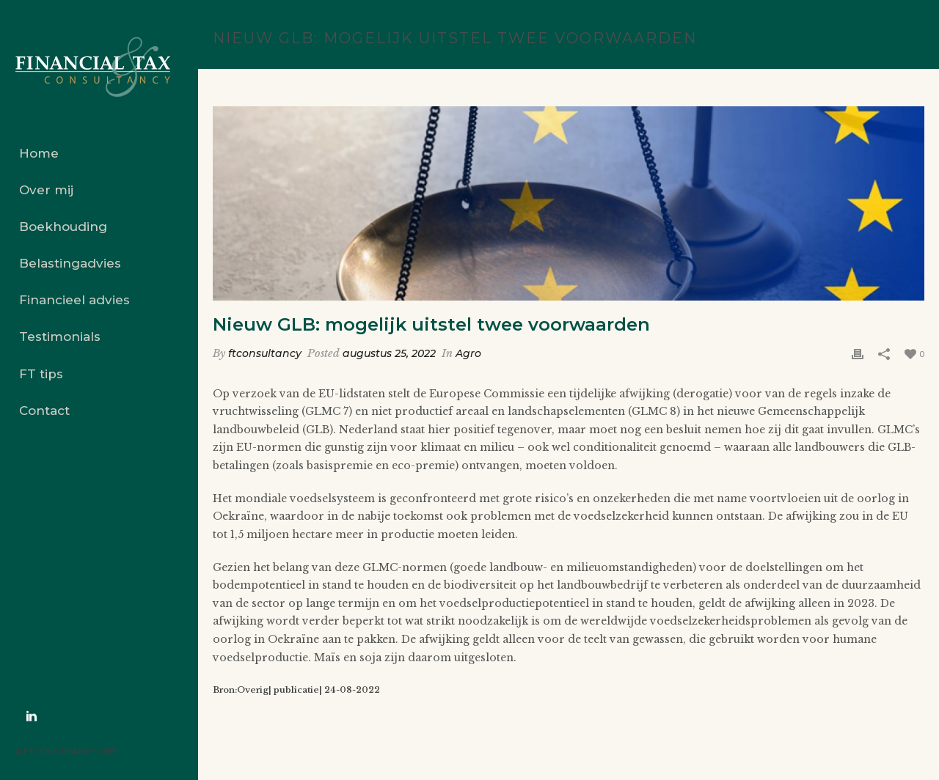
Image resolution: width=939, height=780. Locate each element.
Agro (468, 353)
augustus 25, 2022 (389, 353)
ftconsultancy (265, 353)
